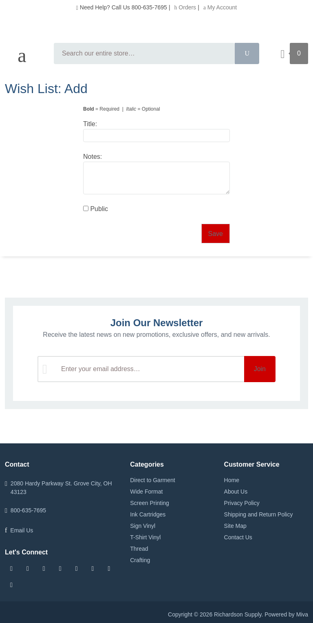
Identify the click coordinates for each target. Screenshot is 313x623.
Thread (139, 548)
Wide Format (146, 491)
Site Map (235, 526)
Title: (90, 123)
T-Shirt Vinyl (145, 537)
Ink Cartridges (147, 514)
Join (260, 368)
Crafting (140, 560)
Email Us (21, 530)
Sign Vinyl (142, 526)
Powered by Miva (286, 614)
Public (95, 208)
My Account (220, 7)
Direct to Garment (152, 480)
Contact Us (238, 537)
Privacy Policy (242, 503)
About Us (236, 491)
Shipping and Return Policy (258, 514)
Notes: (92, 156)
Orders (185, 7)
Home (231, 480)
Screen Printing (149, 503)
